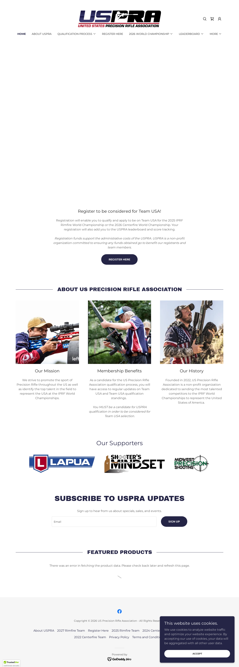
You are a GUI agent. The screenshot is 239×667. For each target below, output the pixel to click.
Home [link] (21, 34)
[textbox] (104, 521)
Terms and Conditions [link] (148, 637)
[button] (219, 19)
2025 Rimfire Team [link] (125, 630)
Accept (197, 653)
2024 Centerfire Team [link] (158, 630)
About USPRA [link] (42, 34)
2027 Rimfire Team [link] (71, 630)
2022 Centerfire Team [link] (90, 637)
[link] (119, 18)
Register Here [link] (112, 34)
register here (119, 259)
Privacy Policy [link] (119, 637)
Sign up (174, 521)
